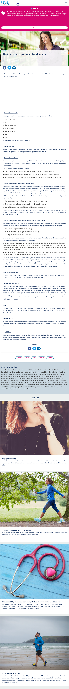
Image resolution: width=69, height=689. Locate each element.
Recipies (19, 357)
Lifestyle (41, 357)
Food (34, 357)
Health (5, 50)
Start (34, 28)
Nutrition (50, 357)
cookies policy (54, 16)
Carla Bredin (7, 60)
